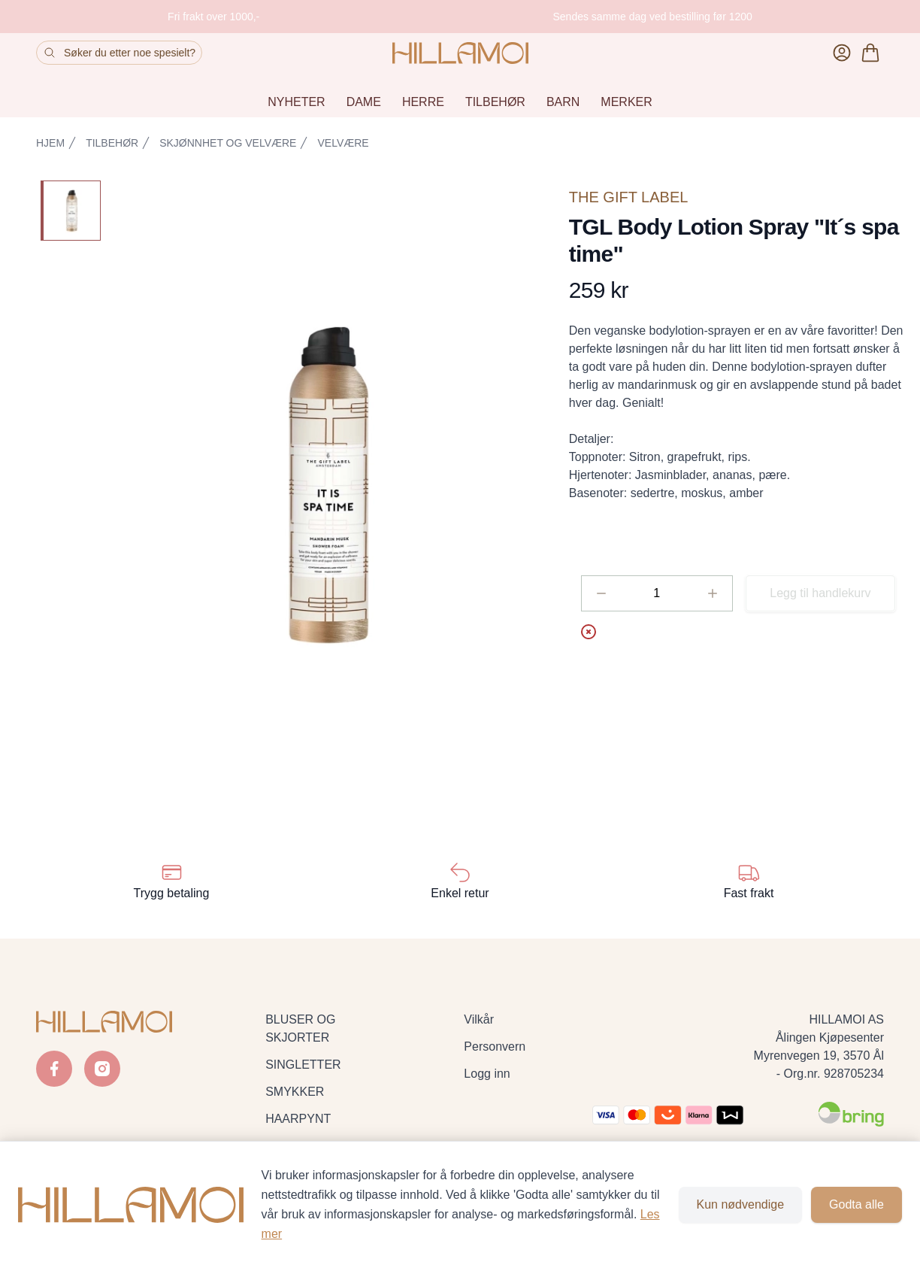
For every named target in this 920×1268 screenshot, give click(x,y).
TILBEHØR (495, 102)
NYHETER (296, 102)
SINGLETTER (302, 1064)
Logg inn (487, 1073)
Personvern (494, 1046)
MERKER (626, 102)
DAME (364, 102)
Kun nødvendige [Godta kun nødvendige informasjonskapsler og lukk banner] (741, 1204)
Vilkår (479, 1019)
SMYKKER (294, 1091)
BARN (563, 102)
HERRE (423, 102)
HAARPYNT (298, 1118)
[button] (329, 487)
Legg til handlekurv (820, 593)
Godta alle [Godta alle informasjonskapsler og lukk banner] (856, 1204)
